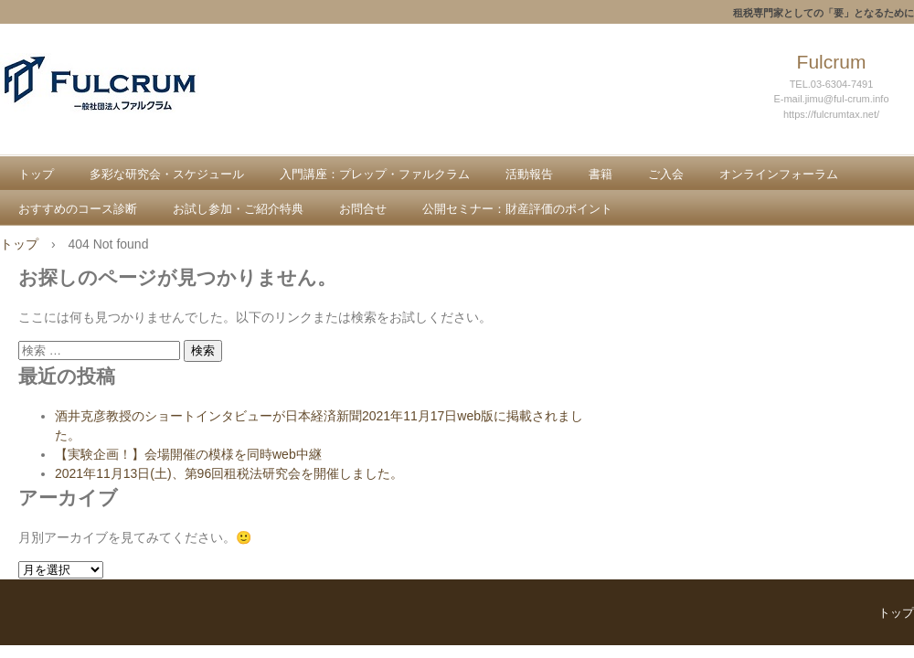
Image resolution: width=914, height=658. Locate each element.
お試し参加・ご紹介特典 (238, 209)
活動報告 (529, 174)
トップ (36, 174)
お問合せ (363, 209)
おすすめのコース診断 (77, 209)
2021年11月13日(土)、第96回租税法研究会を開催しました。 (229, 473)
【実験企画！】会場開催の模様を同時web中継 (188, 454)
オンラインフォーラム (778, 174)
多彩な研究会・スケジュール (167, 174)
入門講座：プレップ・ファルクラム (375, 174)
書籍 (600, 174)
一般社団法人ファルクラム (133, 102)
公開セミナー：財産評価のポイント (517, 209)
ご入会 (666, 174)
